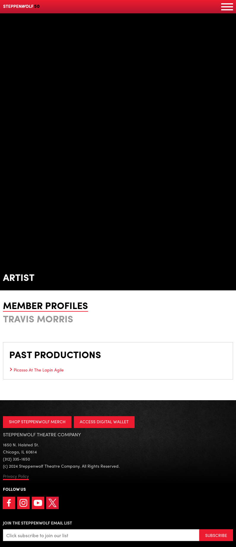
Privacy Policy (16, 476)
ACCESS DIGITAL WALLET (104, 421)
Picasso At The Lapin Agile (39, 370)
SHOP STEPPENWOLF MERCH (37, 421)
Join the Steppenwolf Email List (37, 523)
